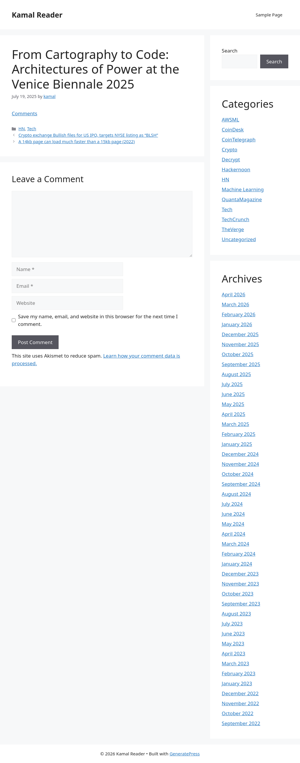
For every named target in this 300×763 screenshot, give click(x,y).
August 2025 (236, 374)
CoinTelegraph (238, 139)
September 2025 (241, 364)
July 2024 (232, 503)
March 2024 (235, 543)
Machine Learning (243, 189)
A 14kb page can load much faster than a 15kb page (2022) (76, 141)
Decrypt (231, 159)
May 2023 (233, 643)
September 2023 (241, 603)
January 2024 (237, 563)
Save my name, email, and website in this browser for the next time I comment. (98, 320)
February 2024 (238, 553)
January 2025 (237, 444)
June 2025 (233, 394)
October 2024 (237, 474)
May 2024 (233, 523)
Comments (24, 113)
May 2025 (233, 404)
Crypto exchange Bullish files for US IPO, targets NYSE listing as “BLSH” (88, 135)
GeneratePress (185, 754)
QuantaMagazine (242, 199)
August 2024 (236, 493)
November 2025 (240, 344)
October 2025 (237, 354)
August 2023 (236, 613)
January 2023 (237, 683)
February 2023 (238, 673)
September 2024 (241, 484)
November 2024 (240, 464)
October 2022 (237, 713)
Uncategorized (239, 239)
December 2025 (240, 334)
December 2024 (240, 454)
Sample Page (269, 15)
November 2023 (240, 583)
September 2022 (241, 723)
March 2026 (235, 304)
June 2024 (233, 513)
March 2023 (235, 663)
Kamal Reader (37, 15)
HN (21, 128)
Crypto (229, 149)
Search (230, 50)
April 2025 (233, 414)
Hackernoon (236, 169)
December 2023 (240, 573)
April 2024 (233, 533)
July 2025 (232, 384)
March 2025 (235, 424)
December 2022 (240, 693)
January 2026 (237, 324)
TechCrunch (235, 219)
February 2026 (238, 314)
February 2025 (238, 434)
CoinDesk (233, 129)
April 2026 (233, 294)
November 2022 (240, 703)
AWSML (230, 119)
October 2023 (237, 593)
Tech (31, 128)
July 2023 (232, 623)
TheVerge (233, 229)
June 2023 (233, 633)
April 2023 (233, 653)
